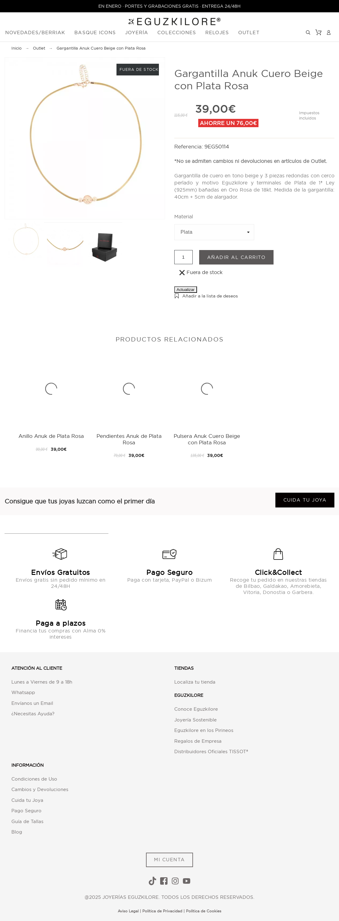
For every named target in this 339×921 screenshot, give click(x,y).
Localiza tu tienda (194, 682)
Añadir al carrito (236, 257)
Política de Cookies (203, 911)
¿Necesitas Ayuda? (32, 714)
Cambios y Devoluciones (39, 789)
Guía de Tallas (27, 821)
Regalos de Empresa (198, 741)
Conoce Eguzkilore (196, 709)
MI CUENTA (169, 859)
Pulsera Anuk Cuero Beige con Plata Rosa (207, 439)
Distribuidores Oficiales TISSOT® (211, 751)
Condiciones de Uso (34, 779)
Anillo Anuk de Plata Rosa (51, 436)
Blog (16, 832)
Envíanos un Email (32, 703)
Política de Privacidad (162, 911)
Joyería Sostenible (195, 720)
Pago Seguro (26, 811)
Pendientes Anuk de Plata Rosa (129, 439)
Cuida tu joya (305, 500)
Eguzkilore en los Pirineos (203, 730)
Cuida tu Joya (27, 800)
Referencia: (189, 146)
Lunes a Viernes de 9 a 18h (41, 682)
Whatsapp (23, 692)
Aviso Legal (128, 911)
